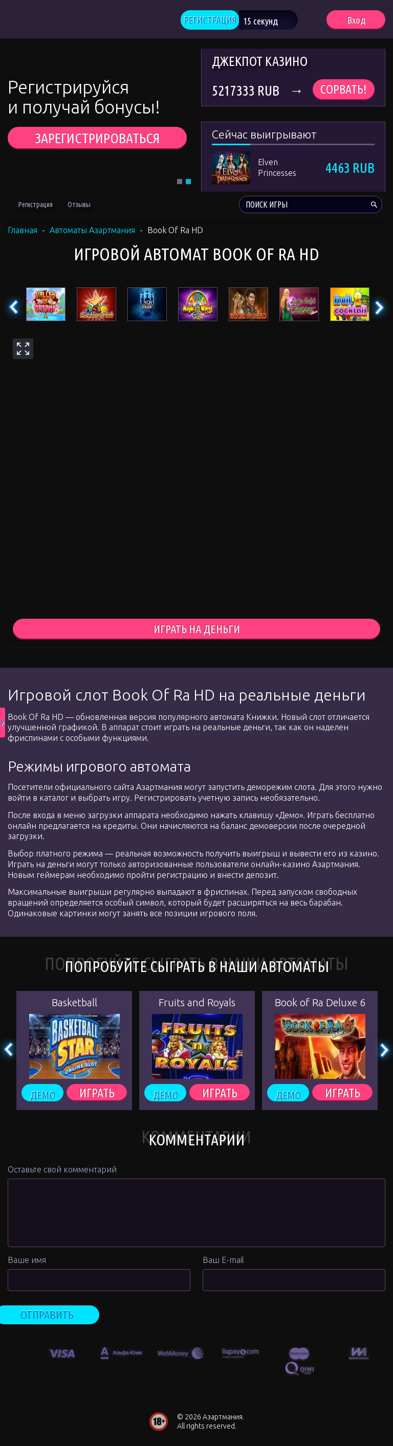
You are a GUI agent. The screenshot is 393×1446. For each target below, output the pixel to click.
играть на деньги (197, 632)
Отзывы (79, 207)
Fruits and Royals (197, 1006)
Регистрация (35, 207)
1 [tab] (179, 184)
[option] (62, 1354)
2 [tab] (188, 184)
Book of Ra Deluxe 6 (320, 1006)
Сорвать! (343, 92)
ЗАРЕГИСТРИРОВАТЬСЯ (97, 140)
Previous (14, 309)
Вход (355, 21)
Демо (42, 1096)
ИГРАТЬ (97, 1096)
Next (378, 309)
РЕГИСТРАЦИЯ (222, 21)
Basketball (74, 1006)
